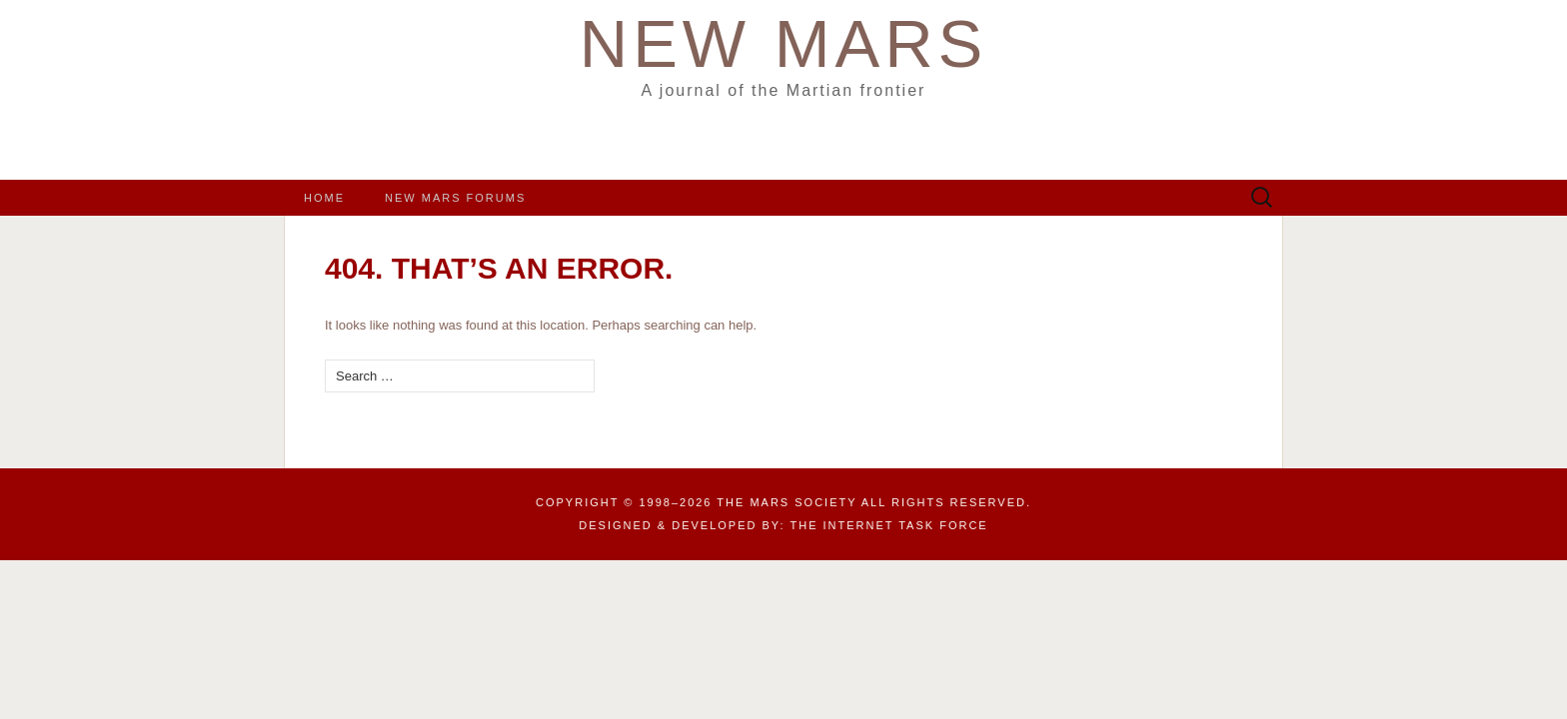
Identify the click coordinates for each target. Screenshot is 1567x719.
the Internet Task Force (889, 525)
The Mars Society (786, 502)
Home (324, 198)
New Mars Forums (455, 198)
